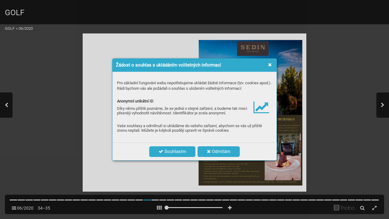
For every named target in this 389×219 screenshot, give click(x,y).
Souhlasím (172, 151)
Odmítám (218, 151)
